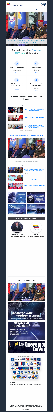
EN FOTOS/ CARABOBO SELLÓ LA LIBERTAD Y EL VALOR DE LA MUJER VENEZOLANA (34, 118)
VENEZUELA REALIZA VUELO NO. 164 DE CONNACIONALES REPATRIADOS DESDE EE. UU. (34, 110)
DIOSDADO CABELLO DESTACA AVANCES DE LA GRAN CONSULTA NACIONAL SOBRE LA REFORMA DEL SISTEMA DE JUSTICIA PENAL (34, 178)
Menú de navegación (41, 10)
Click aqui (17, 72)
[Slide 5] (31, 299)
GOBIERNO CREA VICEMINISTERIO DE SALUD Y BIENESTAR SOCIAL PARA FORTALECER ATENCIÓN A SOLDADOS (34, 170)
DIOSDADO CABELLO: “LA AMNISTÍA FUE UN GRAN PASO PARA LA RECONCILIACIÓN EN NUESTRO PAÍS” (34, 186)
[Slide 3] (26, 299)
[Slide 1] (22, 299)
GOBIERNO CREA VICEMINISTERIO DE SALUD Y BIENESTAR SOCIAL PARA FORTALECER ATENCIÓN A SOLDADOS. (26, 136)
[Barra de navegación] (7, 10)
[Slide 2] (24, 299)
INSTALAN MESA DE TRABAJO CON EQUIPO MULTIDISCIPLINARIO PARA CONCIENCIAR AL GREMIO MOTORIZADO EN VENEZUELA (34, 126)
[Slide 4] (28, 299)
